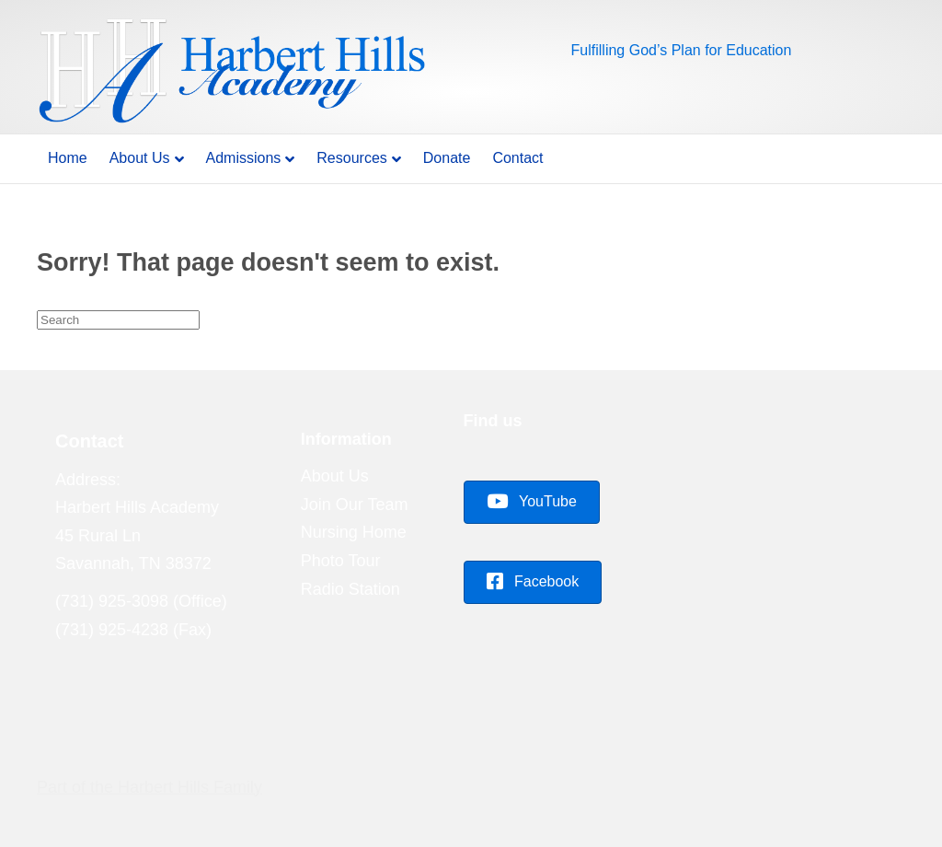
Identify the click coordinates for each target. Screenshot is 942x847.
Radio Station (350, 589)
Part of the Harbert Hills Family (149, 787)
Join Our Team (354, 504)
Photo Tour (341, 560)
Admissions (243, 158)
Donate (447, 158)
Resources (351, 158)
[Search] (118, 320)
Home (67, 158)
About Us (139, 158)
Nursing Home (354, 532)
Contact (517, 158)
